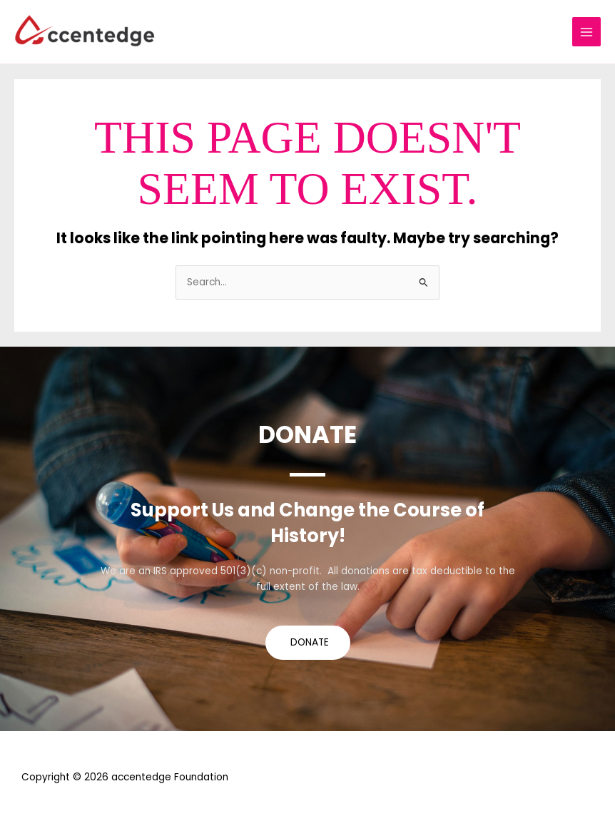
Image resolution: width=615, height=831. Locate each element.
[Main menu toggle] (586, 31)
